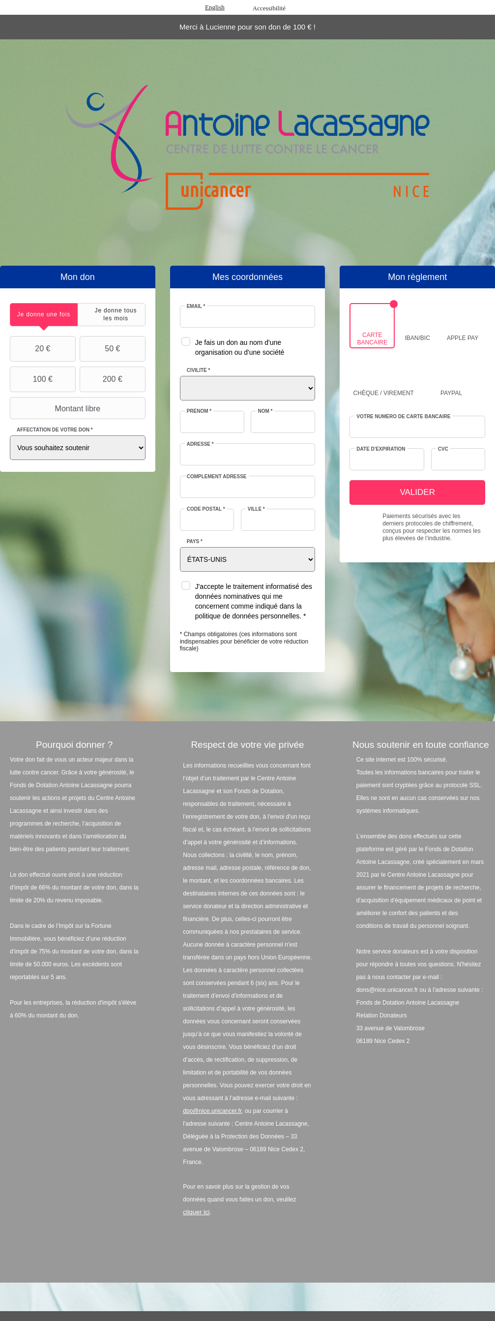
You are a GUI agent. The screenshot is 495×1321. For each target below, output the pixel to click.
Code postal (206, 509)
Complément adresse (217, 476)
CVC (443, 449)
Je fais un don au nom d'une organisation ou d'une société (240, 347)
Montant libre (56, 408)
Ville (256, 509)
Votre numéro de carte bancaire (403, 416)
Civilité (198, 370)
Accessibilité (269, 8)
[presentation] (43, 315)
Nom (265, 411)
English (215, 7)
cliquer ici (196, 1212)
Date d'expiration (380, 449)
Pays (195, 541)
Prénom (199, 411)
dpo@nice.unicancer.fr (212, 1110)
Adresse (200, 444)
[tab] (44, 314)
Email (196, 306)
